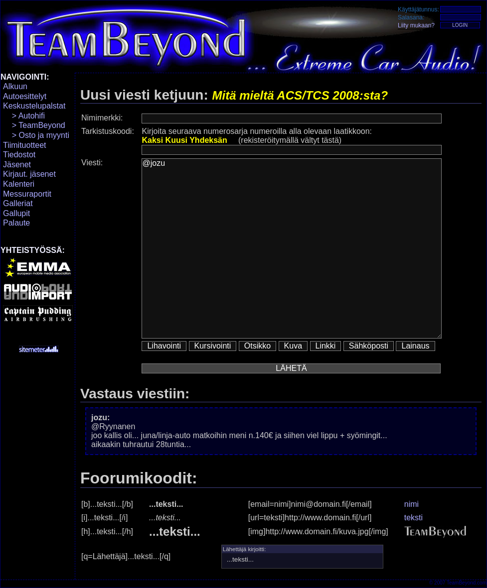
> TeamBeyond (34, 125)
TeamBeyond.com (467, 583)
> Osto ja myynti (36, 135)
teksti (413, 517)
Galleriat (18, 203)
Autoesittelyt (24, 96)
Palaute (16, 223)
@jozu (292, 248)
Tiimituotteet (24, 145)
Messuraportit (27, 194)
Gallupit (16, 213)
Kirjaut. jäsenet (29, 174)
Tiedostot (19, 154)
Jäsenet (17, 164)
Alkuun (15, 86)
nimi (411, 504)
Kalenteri (18, 184)
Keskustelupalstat (34, 106)
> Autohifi (24, 116)
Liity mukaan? (416, 25)
